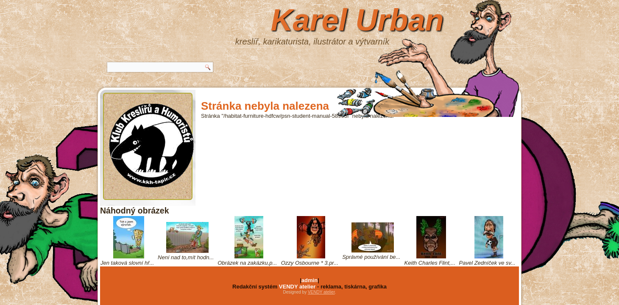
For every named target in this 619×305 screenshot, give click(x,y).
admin (309, 280)
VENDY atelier (297, 286)
